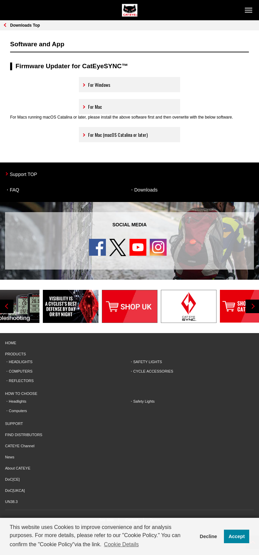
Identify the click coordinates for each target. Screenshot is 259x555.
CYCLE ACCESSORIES (153, 371)
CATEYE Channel (19, 446)
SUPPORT (14, 424)
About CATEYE (17, 468)
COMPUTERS (20, 371)
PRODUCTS (15, 354)
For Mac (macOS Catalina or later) (115, 134)
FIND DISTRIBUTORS (23, 435)
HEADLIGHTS (20, 362)
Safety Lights (144, 401)
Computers (18, 411)
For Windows (96, 84)
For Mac (92, 106)
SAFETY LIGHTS (147, 362)
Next (252, 306)
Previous (6, 306)
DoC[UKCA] (15, 490)
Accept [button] (237, 536)
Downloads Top (25, 25)
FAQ (14, 190)
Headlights (17, 401)
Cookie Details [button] (121, 544)
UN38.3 (11, 502)
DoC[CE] (12, 479)
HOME (10, 343)
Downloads (145, 190)
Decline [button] (208, 536)
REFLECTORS (21, 381)
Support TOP (23, 174)
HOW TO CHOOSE (21, 394)
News (10, 457)
